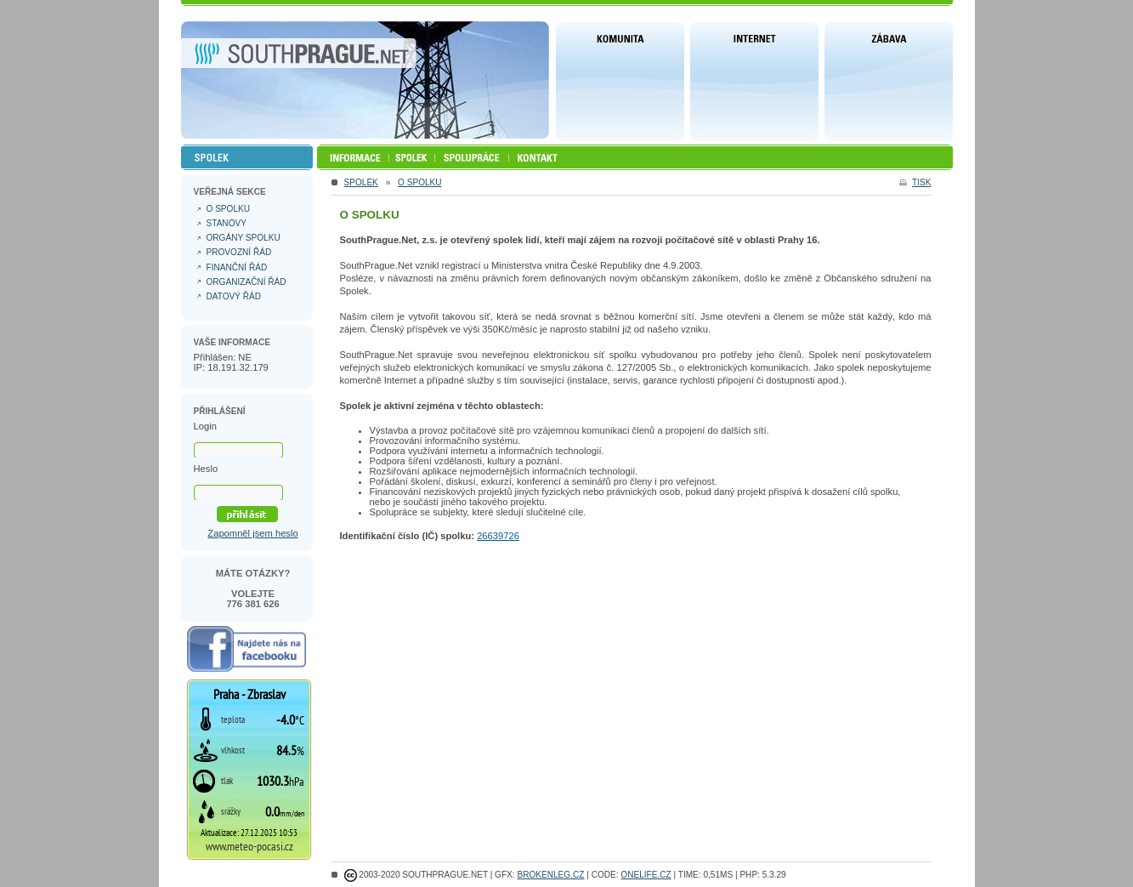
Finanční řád (237, 267)
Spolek (361, 182)
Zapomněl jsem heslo (252, 533)
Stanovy (226, 223)
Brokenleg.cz (550, 874)
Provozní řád (239, 252)
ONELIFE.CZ (645, 874)
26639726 (498, 536)
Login (205, 426)
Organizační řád (246, 282)
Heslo (206, 468)
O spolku (420, 182)
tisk (921, 182)
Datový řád (234, 296)
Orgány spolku (243, 237)
